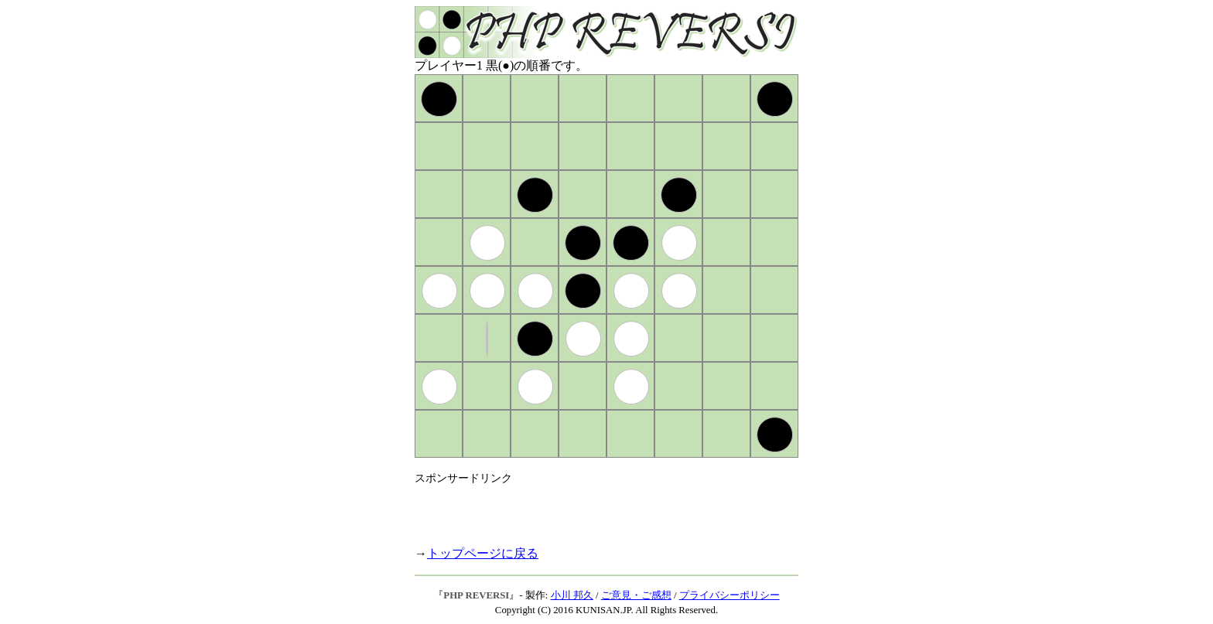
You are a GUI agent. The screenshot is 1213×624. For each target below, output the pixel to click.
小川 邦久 (572, 595)
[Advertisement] (596, 509)
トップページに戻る (482, 553)
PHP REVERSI (476, 595)
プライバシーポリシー (729, 595)
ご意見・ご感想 (636, 595)
